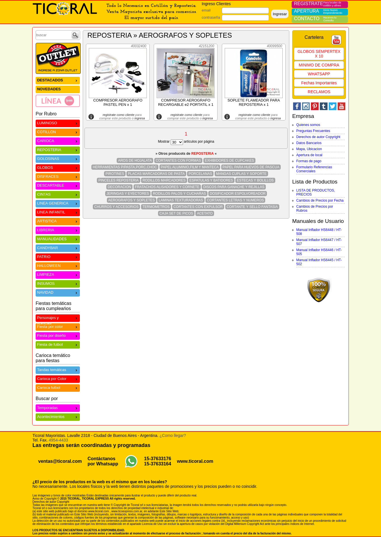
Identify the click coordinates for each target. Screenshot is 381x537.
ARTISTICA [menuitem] (57, 220)
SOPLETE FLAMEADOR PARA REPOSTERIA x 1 (254, 102)
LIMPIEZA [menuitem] (57, 274)
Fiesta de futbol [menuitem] (57, 344)
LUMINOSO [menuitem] (57, 122)
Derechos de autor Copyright (318, 137)
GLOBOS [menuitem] (57, 167)
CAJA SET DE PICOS (176, 213)
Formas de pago (308, 161)
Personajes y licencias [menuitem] (57, 318)
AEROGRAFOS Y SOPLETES (131, 200)
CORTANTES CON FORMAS (178, 160)
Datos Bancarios (309, 143)
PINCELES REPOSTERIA (118, 180)
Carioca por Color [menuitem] (57, 378)
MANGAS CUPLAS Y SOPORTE (241, 174)
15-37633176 (157, 458)
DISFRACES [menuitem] (57, 176)
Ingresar (280, 14)
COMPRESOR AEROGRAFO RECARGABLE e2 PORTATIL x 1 (185, 102)
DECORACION (119, 187)
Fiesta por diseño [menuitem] (57, 335)
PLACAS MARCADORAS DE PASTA (156, 174)
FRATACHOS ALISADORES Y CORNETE (167, 187)
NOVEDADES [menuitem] (49, 89)
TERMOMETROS (156, 207)
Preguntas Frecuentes (313, 131)
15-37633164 (157, 463)
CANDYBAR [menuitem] (57, 247)
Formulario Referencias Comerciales (314, 169)
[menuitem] (58, 101)
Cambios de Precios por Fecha (320, 200)
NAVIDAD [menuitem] (57, 292)
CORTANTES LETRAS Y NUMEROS (235, 200)
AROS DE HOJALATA (135, 160)
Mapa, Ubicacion (309, 149)
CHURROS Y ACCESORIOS (116, 207)
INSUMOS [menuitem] (57, 283)
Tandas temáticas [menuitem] (57, 369)
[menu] (58, 92)
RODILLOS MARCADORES (164, 180)
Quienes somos (308, 125)
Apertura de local (309, 155)
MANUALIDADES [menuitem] (57, 238)
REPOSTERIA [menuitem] (57, 149)
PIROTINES (114, 174)
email (206, 10)
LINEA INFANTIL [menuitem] (57, 211)
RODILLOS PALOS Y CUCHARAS (179, 194)
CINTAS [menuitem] (57, 194)
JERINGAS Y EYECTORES (128, 194)
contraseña (211, 17)
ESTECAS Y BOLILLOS (255, 180)
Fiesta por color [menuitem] (57, 326)
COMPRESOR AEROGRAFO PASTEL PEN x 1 (117, 102)
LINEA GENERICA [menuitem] (57, 202)
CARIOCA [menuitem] (57, 140)
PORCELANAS (200, 174)
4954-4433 (58, 440)
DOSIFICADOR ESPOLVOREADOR (237, 194)
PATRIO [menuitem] (57, 256)
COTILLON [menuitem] (57, 131)
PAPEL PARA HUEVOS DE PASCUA (251, 167)
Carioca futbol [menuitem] (57, 387)
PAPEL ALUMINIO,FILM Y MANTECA (190, 167)
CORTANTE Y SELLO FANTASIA (252, 207)
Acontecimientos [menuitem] (57, 416)
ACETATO (205, 213)
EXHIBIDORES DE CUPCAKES (229, 160)
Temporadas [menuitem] (57, 407)
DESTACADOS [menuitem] (57, 79)
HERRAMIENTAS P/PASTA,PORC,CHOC (125, 167)
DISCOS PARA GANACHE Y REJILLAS (233, 187)
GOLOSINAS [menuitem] (57, 158)
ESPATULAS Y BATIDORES (211, 180)
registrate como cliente (118, 114)
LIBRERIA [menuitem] (57, 229)
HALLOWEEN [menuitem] (57, 265)
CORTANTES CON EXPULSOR (198, 207)
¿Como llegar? (172, 435)
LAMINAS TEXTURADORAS (181, 200)
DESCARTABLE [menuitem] (57, 185)
